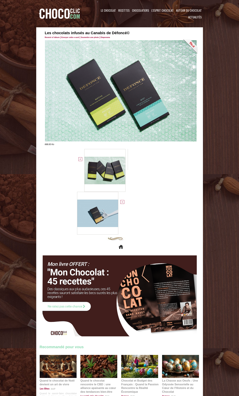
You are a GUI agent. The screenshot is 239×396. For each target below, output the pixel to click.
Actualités (195, 17)
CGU (85, 375)
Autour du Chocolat (189, 10)
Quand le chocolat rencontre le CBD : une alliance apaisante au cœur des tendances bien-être (98, 319)
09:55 (104, 327)
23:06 (131, 330)
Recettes (124, 10)
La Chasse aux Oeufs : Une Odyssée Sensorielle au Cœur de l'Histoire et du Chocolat (179, 319)
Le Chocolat (108, 10)
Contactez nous (50, 375)
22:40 (172, 327)
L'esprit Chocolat (162, 10)
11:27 (51, 323)
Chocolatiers (140, 10)
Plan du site (129, 375)
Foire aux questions (172, 375)
